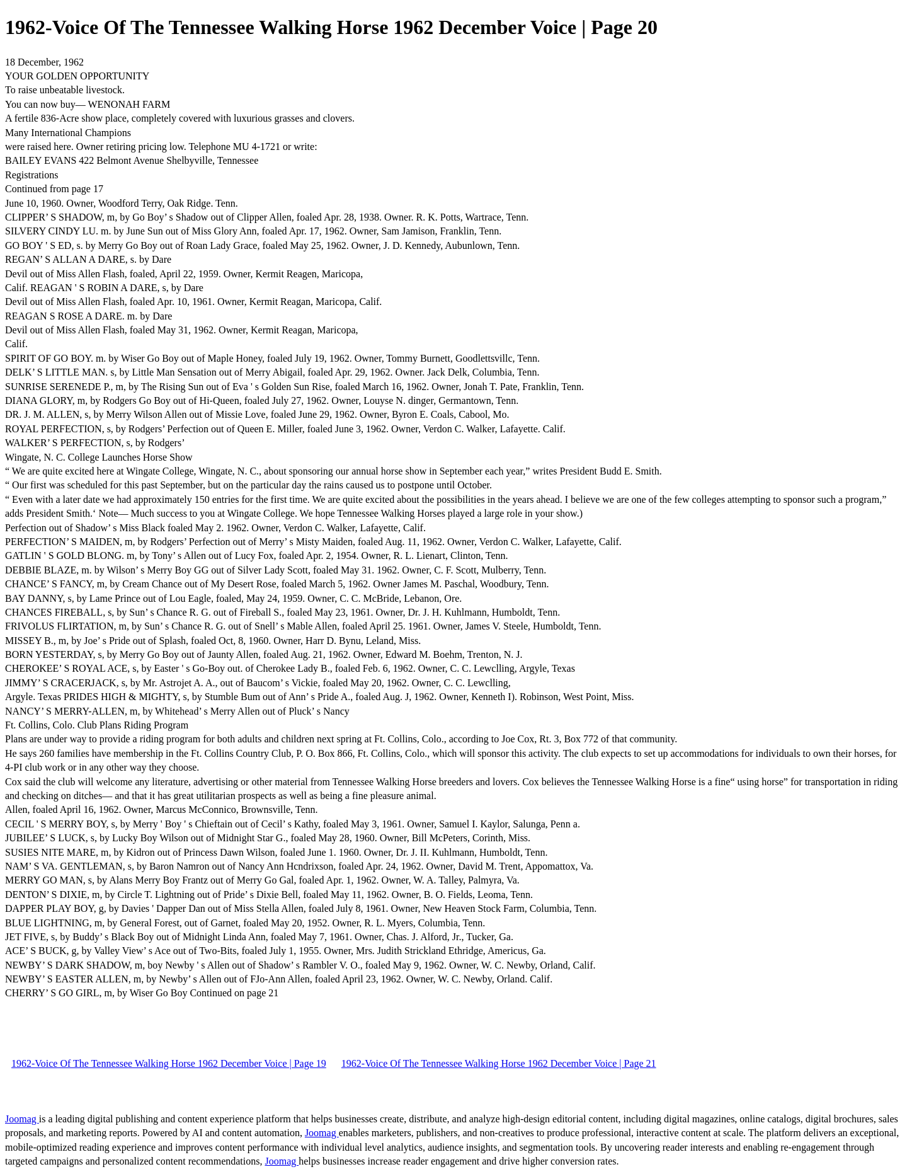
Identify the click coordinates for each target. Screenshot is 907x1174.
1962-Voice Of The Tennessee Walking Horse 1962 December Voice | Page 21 (498, 1063)
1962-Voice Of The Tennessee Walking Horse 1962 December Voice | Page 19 (168, 1063)
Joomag (22, 1119)
